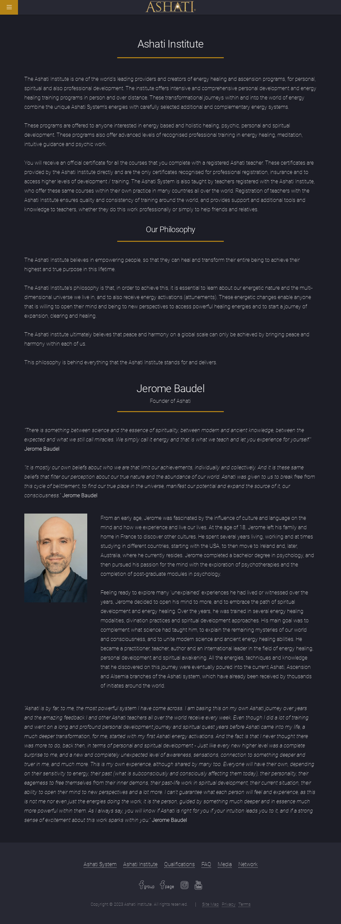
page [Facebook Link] (169, 886)
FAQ (206, 864)
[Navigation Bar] (15, 10)
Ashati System (100, 864)
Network (248, 864)
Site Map (210, 904)
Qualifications (179, 864)
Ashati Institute (140, 864)
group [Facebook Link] (149, 886)
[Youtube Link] (198, 886)
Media (225, 864)
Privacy (228, 904)
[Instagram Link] (184, 886)
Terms (244, 904)
